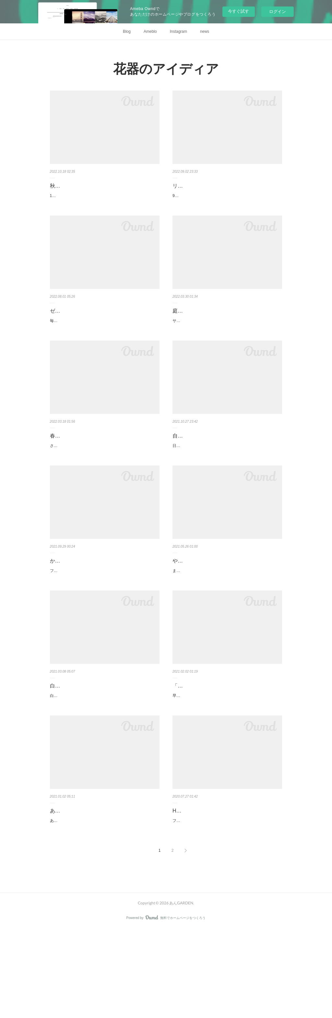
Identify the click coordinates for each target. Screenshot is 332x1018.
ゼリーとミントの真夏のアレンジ (89, 317)
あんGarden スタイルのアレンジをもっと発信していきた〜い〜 (103, 887)
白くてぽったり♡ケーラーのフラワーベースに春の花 (104, 746)
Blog (127, 31)
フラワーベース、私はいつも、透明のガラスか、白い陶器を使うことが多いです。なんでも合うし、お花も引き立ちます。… (226, 896)
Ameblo (150, 31)
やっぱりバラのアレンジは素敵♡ (211, 600)
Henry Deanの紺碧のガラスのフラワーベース (225, 883)
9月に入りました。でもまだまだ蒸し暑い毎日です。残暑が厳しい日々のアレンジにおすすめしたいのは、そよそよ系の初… (226, 199)
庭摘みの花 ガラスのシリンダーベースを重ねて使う (226, 322)
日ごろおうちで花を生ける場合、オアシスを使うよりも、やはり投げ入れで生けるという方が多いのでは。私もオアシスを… (226, 482)
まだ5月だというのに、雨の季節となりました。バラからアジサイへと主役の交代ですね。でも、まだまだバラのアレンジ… (226, 614)
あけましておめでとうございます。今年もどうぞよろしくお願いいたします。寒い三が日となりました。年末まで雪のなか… (104, 906)
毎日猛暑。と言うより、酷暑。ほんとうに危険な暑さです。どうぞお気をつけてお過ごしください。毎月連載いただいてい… (104, 331)
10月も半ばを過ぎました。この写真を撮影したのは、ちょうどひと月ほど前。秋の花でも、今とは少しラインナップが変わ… (104, 199)
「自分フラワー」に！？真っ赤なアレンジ (221, 742)
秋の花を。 (63, 186)
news (204, 31)
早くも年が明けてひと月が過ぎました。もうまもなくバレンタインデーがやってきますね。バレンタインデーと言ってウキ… (226, 755)
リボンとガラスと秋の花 (201, 186)
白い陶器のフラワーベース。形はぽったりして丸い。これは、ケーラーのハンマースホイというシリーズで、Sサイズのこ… (104, 764)
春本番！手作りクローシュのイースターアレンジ (104, 463)
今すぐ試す (238, 11)
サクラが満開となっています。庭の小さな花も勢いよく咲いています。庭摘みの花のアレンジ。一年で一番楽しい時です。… (226, 340)
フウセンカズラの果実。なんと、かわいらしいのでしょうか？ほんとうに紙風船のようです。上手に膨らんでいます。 (104, 623)
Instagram (178, 31)
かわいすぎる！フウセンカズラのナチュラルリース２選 (104, 605)
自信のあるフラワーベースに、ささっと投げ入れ (226, 463)
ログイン (277, 11)
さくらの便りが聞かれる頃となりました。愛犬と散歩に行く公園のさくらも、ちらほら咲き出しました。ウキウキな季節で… (104, 482)
